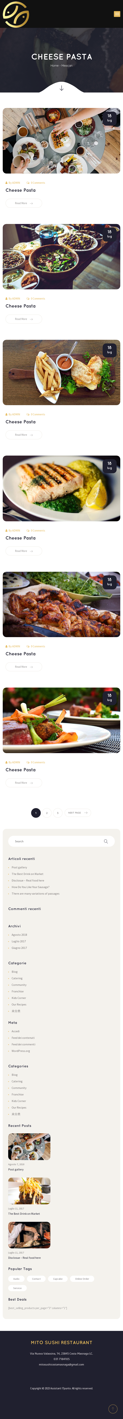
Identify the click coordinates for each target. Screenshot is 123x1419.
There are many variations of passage (35, 893)
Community (19, 985)
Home (55, 65)
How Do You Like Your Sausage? (30, 887)
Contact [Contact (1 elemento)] (36, 1278)
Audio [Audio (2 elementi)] (16, 1278)
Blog (15, 971)
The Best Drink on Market (27, 874)
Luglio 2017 (19, 941)
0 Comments (36, 182)
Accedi (15, 1031)
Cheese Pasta (20, 190)
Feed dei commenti (23, 1044)
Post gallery (19, 867)
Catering (17, 978)
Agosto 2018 (19, 934)
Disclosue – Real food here (28, 880)
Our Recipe (19, 1004)
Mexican (67, 65)
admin (16, 182)
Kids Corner (19, 998)
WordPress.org (21, 1051)
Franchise (18, 991)
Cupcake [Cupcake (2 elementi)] (58, 1278)
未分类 (16, 1011)
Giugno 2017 (19, 948)
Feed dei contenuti (23, 1038)
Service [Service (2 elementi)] (17, 1288)
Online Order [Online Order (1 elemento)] (82, 1278)
